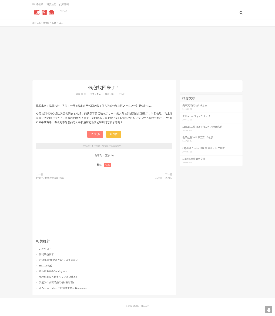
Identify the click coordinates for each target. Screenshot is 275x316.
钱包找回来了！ (104, 87)
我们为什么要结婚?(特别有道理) (56, 282)
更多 (107, 155)
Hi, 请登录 (37, 4)
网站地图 (145, 306)
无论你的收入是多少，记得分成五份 (58, 277)
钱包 (107, 165)
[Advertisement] (137, 53)
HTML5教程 (45, 265)
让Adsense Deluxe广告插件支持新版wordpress (63, 288)
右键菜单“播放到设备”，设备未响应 (58, 260)
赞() (95, 134)
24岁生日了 (45, 249)
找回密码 (64, 4)
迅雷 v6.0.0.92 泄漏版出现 (50, 178)
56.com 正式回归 (163, 178)
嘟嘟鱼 (44, 12)
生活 (54, 23)
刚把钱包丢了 (46, 254)
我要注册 (51, 4)
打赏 (114, 134)
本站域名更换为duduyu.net (53, 271)
